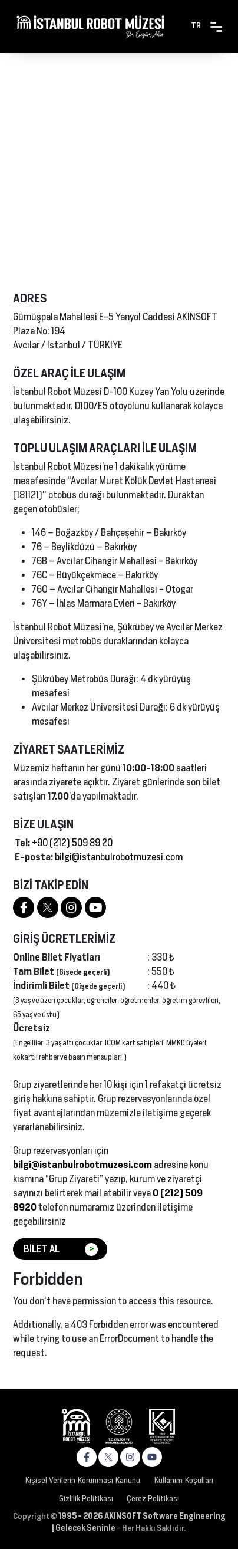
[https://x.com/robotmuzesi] (108, 1457)
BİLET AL (61, 1249)
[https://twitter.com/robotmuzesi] (47, 907)
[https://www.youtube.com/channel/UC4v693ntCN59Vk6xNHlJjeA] (95, 907)
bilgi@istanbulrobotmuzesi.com (119, 857)
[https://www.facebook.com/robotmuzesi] (23, 907)
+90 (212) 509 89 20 (72, 843)
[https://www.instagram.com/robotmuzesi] (71, 907)
